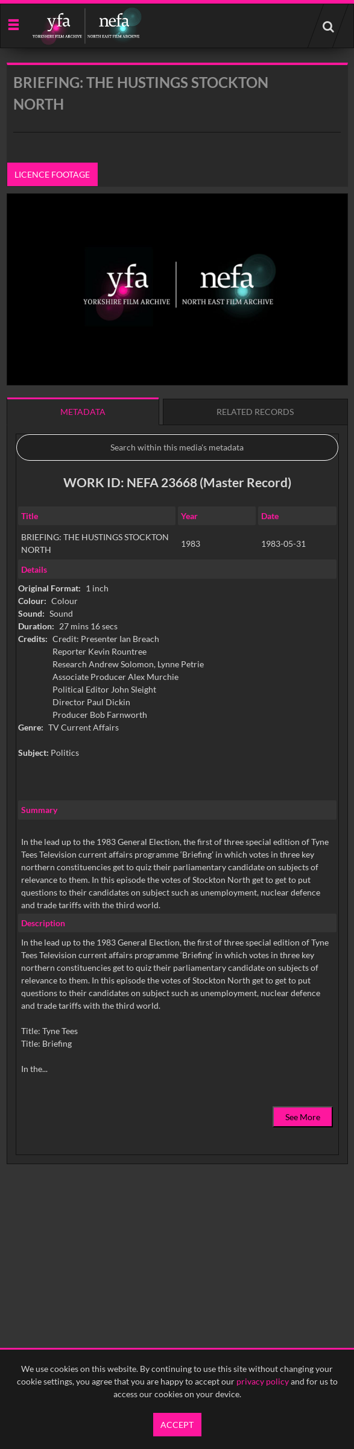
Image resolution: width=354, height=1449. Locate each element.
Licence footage (52, 174)
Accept (177, 1424)
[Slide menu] (13, 24)
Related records (255, 412)
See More (302, 1117)
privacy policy (262, 1381)
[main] (177, 644)
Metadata (83, 412)
